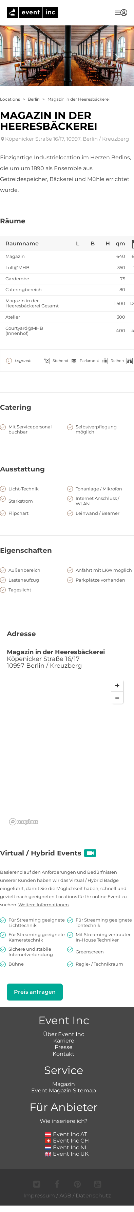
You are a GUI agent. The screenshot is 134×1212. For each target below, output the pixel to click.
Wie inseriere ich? (64, 1121)
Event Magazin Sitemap (63, 1090)
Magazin (63, 1084)
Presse (64, 1047)
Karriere (63, 1040)
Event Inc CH (67, 1140)
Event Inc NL (66, 1147)
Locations (10, 99)
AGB (65, 1195)
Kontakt (64, 1054)
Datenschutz (93, 1195)
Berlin (34, 99)
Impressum (39, 1195)
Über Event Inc (63, 1034)
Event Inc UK (67, 1154)
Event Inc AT (66, 1134)
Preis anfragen (35, 992)
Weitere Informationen (43, 904)
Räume (12, 221)
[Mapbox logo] (24, 822)
